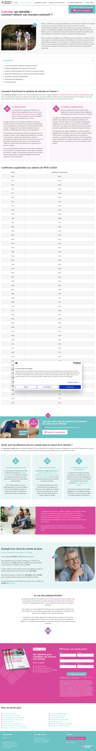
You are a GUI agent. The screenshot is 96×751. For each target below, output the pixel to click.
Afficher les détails (73, 382)
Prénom (79, 652)
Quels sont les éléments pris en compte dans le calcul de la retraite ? (25, 74)
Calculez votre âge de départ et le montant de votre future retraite (24, 71)
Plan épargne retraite (40, 738)
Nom (61, 652)
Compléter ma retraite (41, 2)
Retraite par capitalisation (41, 742)
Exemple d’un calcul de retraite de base (16, 76)
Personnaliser (48, 387)
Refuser (26, 387)
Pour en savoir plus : (11, 82)
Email (61, 658)
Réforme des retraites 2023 (41, 740)
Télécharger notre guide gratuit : (14, 79)
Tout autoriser (70, 387)
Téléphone (79, 664)
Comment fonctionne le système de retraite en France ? (21, 65)
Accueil (16, 2)
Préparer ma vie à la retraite (57, 2)
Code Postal (63, 664)
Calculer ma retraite (26, 2)
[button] (92, 60)
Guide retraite (90, 2)
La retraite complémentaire (76, 2)
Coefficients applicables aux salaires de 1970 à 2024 (20, 68)
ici (64, 689)
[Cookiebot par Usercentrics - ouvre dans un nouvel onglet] (74, 363)
